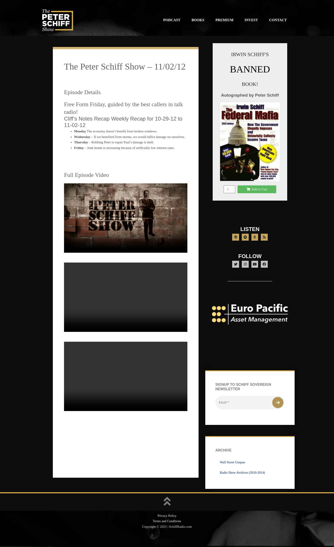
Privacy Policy (167, 525)
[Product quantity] (229, 194)
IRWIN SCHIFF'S (250, 54)
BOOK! (250, 84)
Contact (278, 20)
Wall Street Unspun (233, 471)
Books (198, 20)
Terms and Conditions (167, 530)
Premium (224, 20)
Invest (251, 20)
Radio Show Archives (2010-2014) (243, 481)
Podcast (171, 20)
